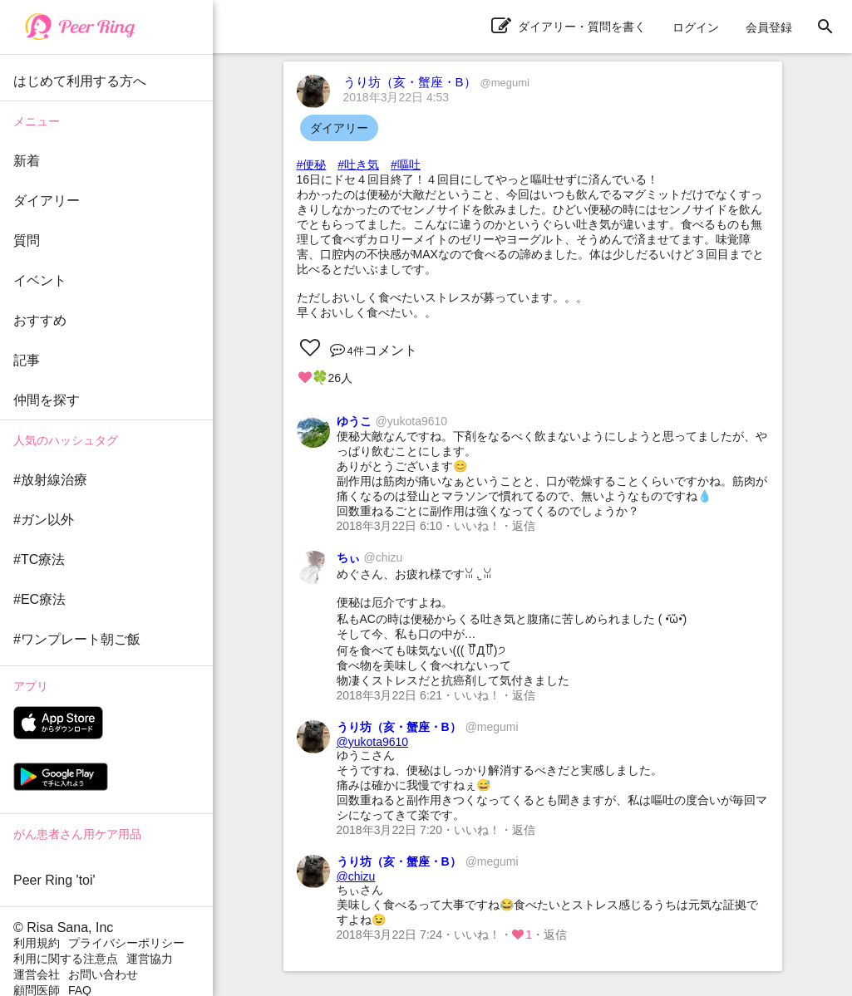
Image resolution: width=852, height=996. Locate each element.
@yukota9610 (373, 741)
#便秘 (312, 164)
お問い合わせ (103, 974)
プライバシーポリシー (126, 942)
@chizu (356, 876)
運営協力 (149, 958)
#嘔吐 (406, 164)
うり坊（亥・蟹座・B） (436, 82)
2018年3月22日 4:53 (396, 97)
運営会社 (36, 974)
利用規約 (36, 942)
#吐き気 (358, 164)
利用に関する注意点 (65, 958)
